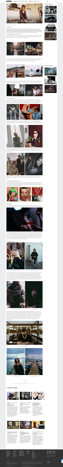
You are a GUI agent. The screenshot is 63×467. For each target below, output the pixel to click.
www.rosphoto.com (52, 456)
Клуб (38, 1)
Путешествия (30, 1)
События (15, 1)
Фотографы (33, 455)
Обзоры (28, 453)
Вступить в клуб (34, 456)
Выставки (14, 452)
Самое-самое (8, 452)
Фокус (19, 1)
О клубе (33, 452)
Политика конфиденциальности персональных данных (28, 464)
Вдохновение (8, 455)
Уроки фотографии (21, 452)
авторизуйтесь (19, 383)
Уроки (22, 1)
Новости (14, 456)
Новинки (28, 452)
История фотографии (22, 454)
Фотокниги (33, 457)
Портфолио (8, 401)
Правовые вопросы (21, 455)
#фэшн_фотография (13, 24)
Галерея (35, 1)
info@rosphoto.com (13, 464)
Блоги (33, 458)
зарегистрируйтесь (24, 383)
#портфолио (8, 24)
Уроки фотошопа (21, 453)
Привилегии (33, 454)
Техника (25, 1)
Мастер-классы (15, 455)
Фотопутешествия (8, 453)
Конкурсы (14, 453)
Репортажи (14, 454)
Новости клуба (34, 453)
